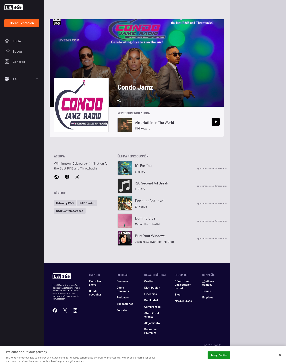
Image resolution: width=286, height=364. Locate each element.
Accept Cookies (219, 357)
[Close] (280, 358)
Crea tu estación (22, 23)
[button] (65, 203)
